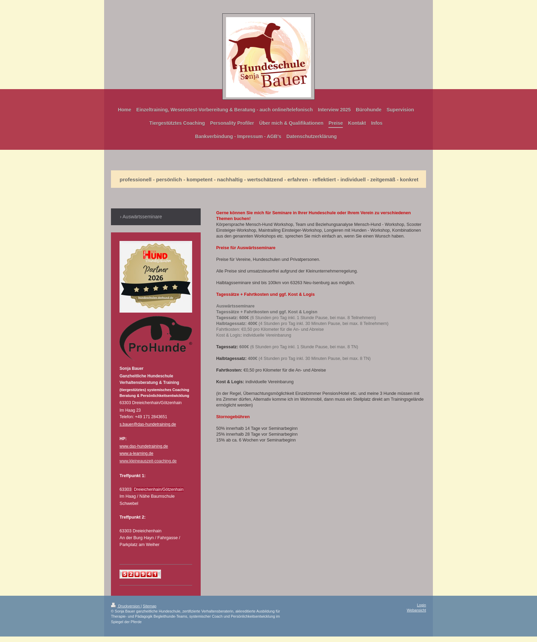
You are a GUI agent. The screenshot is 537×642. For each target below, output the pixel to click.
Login (421, 605)
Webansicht (416, 610)
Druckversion (126, 606)
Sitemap (150, 606)
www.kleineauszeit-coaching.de (148, 461)
